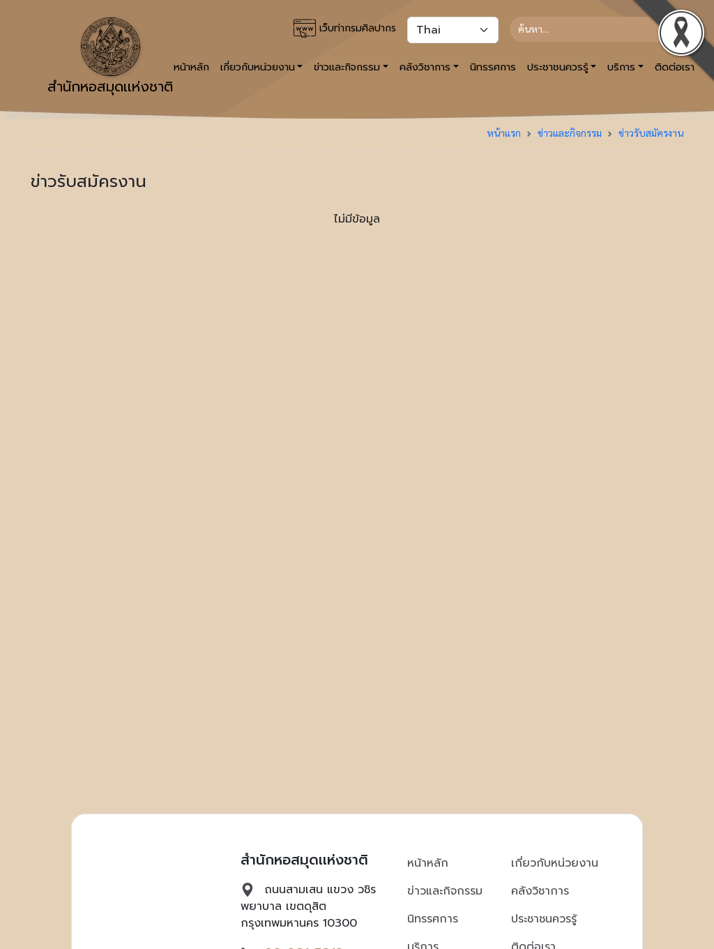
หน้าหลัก (427, 863)
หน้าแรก (504, 132)
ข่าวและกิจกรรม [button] (347, 67)
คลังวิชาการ (540, 891)
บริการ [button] (621, 67)
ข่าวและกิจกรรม (570, 132)
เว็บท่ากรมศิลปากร (345, 28)
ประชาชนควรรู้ (544, 919)
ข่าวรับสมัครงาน (650, 132)
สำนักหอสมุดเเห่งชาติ (110, 57)
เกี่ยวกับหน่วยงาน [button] (257, 67)
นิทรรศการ (493, 67)
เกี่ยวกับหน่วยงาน (554, 863)
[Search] (591, 29)
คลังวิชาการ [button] (425, 67)
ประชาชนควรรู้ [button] (557, 67)
